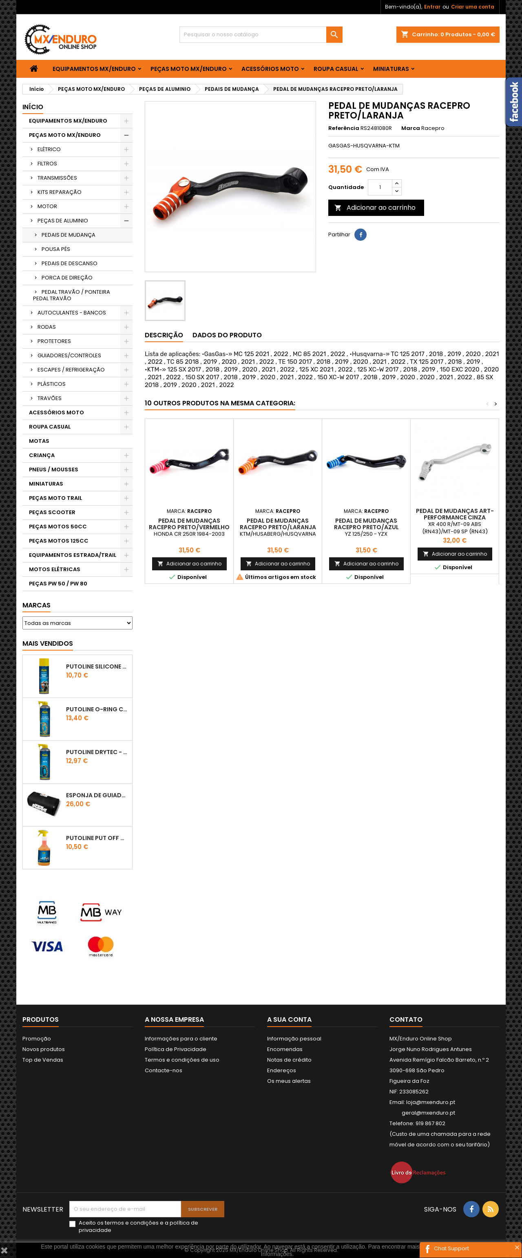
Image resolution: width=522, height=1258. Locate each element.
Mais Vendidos (47, 643)
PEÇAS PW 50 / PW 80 (58, 583)
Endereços (281, 1070)
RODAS (47, 327)
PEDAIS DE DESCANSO (69, 263)
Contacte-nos (163, 1070)
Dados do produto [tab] (227, 335)
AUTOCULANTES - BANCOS (72, 313)
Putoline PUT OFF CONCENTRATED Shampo (97, 838)
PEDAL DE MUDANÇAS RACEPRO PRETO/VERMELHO (189, 524)
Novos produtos (43, 1049)
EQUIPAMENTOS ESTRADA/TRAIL (72, 555)
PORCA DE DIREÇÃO (67, 278)
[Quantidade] (380, 187)
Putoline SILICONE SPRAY (97, 666)
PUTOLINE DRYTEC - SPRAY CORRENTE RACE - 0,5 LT (97, 752)
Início (32, 107)
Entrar (432, 6)
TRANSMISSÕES (57, 178)
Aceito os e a (138, 1226)
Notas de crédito (289, 1060)
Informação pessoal (294, 1038)
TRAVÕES (50, 398)
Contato (405, 1019)
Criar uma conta (472, 6)
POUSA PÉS (56, 249)
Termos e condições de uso (182, 1060)
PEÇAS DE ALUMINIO (63, 220)
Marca (410, 128)
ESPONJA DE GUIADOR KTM (97, 795)
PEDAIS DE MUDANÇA (68, 235)
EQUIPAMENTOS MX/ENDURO (94, 69)
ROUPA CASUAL (336, 69)
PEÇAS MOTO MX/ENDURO (188, 69)
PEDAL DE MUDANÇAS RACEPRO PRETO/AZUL (366, 524)
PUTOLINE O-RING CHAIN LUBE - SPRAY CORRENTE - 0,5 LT (97, 709)
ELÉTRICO (49, 149)
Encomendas (285, 1049)
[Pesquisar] (261, 34)
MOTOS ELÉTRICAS (54, 569)
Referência (343, 128)
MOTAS (39, 441)
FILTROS (47, 163)
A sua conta (289, 1019)
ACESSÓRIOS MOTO (270, 69)
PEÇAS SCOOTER (52, 512)
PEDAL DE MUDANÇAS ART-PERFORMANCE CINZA (455, 514)
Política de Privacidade (175, 1049)
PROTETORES (54, 341)
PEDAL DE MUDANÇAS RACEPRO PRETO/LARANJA (278, 524)
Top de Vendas (42, 1060)
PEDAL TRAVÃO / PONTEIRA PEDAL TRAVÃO (71, 295)
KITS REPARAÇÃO (60, 192)
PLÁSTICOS (52, 384)
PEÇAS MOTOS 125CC (58, 541)
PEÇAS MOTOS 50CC (58, 526)
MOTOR (47, 206)
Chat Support (451, 1248)
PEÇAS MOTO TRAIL (55, 498)
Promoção (36, 1038)
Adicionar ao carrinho (375, 207)
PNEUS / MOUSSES (53, 469)
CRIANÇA (42, 455)
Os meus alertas (289, 1081)
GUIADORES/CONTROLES (69, 355)
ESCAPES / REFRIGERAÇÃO (71, 370)
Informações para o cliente (181, 1038)
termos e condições (132, 1223)
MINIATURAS (391, 69)
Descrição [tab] (164, 335)
